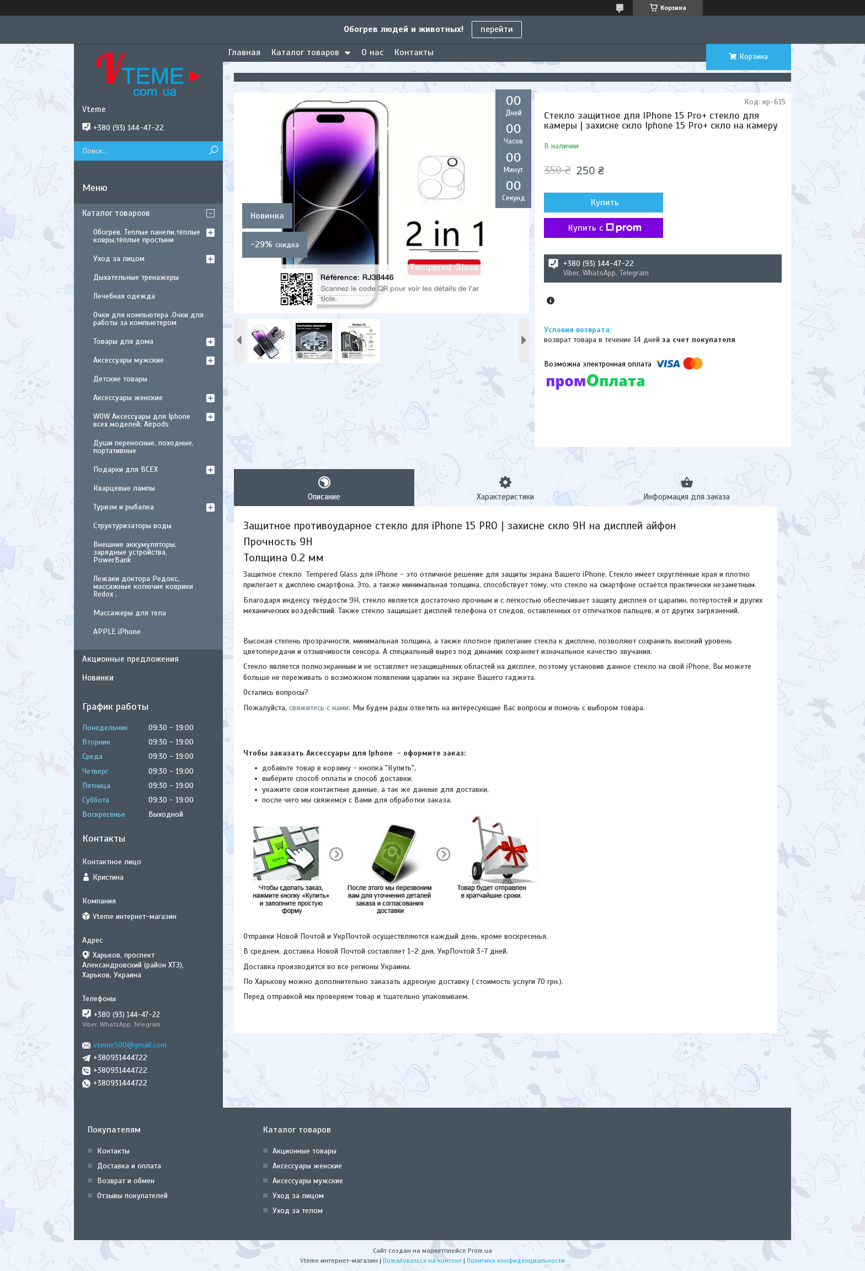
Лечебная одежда (124, 296)
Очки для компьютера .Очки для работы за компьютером (148, 318)
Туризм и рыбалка (123, 507)
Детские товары (120, 379)
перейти (496, 29)
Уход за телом (298, 1210)
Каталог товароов (116, 213)
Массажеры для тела (129, 613)
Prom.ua (480, 1250)
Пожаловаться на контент (422, 1260)
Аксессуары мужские (128, 360)
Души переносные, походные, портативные (143, 446)
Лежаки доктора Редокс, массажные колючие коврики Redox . (143, 586)
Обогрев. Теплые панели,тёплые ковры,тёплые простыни (146, 235)
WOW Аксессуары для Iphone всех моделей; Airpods (141, 420)
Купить (603, 202)
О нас (372, 52)
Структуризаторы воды (132, 525)
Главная (244, 52)
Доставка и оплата (129, 1166)
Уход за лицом (119, 258)
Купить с (603, 227)
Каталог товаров (305, 52)
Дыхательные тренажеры (136, 277)
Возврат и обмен (125, 1180)
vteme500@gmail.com (130, 1045)
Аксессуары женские (128, 397)
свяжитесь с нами (319, 707)
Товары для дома (123, 341)
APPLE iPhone (117, 631)
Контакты (414, 52)
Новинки (98, 678)
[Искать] (213, 151)
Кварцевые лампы (124, 488)
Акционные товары (305, 1151)
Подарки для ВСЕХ (125, 469)
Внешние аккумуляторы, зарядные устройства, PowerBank (135, 552)
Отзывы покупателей (132, 1195)
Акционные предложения (130, 659)
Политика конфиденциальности (516, 1260)
